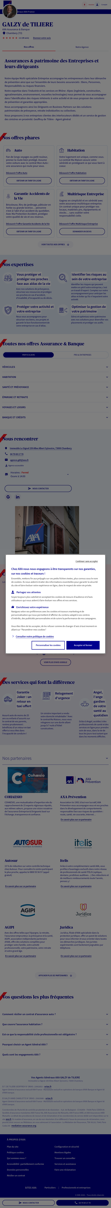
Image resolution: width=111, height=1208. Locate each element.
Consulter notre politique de (35, 636)
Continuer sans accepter (87, 561)
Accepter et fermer (83, 645)
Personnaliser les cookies (48, 645)
